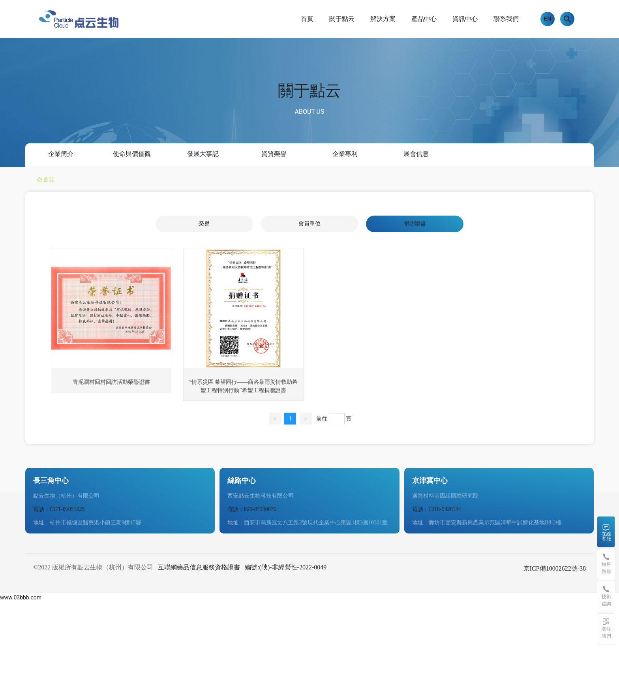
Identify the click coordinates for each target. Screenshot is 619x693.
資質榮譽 (274, 153)
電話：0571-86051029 (59, 509)
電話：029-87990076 (251, 509)
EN (547, 18)
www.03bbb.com (20, 597)
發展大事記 (203, 153)
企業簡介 (60, 153)
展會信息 (416, 153)
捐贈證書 (415, 224)
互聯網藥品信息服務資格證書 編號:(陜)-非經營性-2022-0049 (242, 567)
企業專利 (345, 153)
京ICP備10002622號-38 (554, 568)
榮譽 (204, 224)
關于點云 (309, 90)
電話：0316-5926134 (436, 509)
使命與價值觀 (132, 153)
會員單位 (309, 224)
